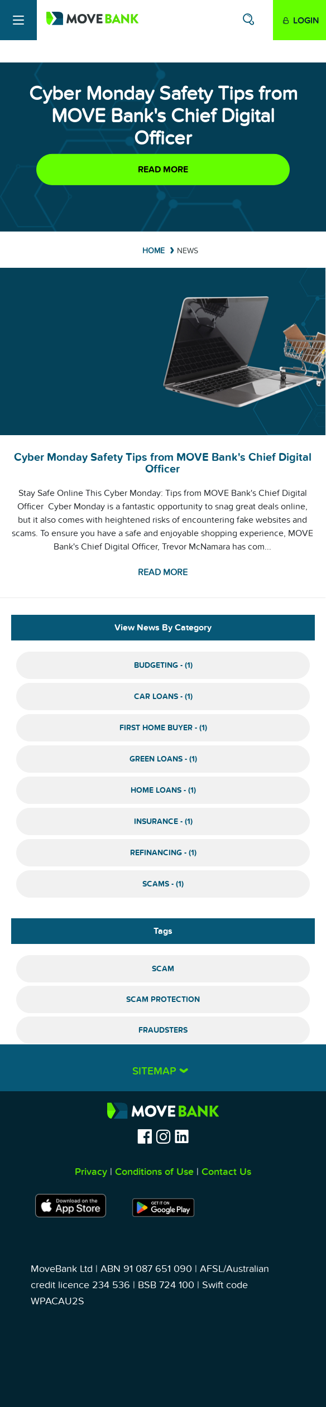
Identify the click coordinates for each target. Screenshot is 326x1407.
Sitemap (155, 1071)
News (187, 251)
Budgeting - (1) (163, 665)
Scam (163, 969)
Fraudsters (163, 1030)
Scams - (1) (163, 884)
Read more (163, 169)
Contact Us (226, 1172)
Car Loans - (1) (163, 696)
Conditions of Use (154, 1172)
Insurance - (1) (163, 821)
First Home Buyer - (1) (163, 728)
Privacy (91, 1172)
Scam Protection (163, 999)
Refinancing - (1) (163, 852)
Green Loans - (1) (163, 759)
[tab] (163, 1068)
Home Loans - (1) (163, 790)
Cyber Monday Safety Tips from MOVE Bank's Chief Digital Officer (162, 463)
